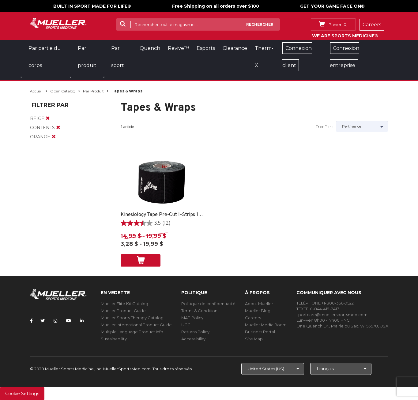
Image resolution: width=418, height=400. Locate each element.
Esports (206, 48)
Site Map (254, 338)
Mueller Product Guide (123, 310)
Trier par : (324, 126)
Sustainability (114, 338)
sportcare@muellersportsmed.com (331, 314)
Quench (150, 48)
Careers (253, 317)
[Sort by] (362, 126)
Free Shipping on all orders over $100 (215, 6)
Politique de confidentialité (208, 303)
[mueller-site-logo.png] (58, 23)
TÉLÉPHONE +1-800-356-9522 (325, 303)
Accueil (36, 91)
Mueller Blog (257, 310)
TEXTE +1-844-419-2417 (317, 308)
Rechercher (259, 24)
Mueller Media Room (266, 324)
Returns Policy (195, 331)
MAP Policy (192, 317)
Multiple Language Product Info (132, 331)
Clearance (235, 48)
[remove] (48, 118)
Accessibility (193, 338)
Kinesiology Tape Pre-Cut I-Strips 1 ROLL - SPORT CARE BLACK (162, 215)
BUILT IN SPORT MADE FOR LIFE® (92, 6)
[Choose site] (272, 369)
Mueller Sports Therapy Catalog (132, 317)
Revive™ (178, 48)
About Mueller (259, 303)
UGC (185, 324)
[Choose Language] (340, 369)
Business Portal (260, 331)
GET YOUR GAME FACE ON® (332, 6)
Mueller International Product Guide (136, 324)
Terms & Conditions (200, 310)
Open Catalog (62, 91)
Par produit (93, 91)
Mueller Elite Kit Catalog (124, 303)
